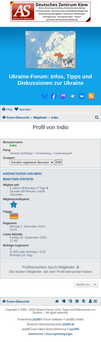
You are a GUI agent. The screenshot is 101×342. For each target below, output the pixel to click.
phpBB (37, 319)
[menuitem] (7, 109)
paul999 (74, 329)
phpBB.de (68, 324)
